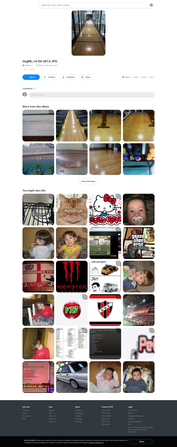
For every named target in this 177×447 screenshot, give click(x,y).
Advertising (79, 413)
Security (131, 419)
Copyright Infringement (136, 416)
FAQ (50, 413)
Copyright (78, 419)
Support (52, 410)
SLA (129, 424)
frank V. (26, 65)
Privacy (130, 413)
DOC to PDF (106, 410)
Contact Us (53, 422)
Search (25, 413)
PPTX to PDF (106, 413)
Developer (79, 422)
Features (52, 419)
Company (78, 410)
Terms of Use (133, 410)
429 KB (32, 69)
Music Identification (135, 422)
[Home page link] (30, 5)
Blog (24, 419)
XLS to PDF (105, 419)
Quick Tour (52, 416)
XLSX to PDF (106, 424)
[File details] (38, 125)
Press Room (26, 416)
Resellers (78, 416)
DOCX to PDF (106, 416)
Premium (25, 410)
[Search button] (145, 5)
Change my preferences (96, 442)
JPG (25, 69)
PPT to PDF (106, 422)
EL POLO (38, 65)
